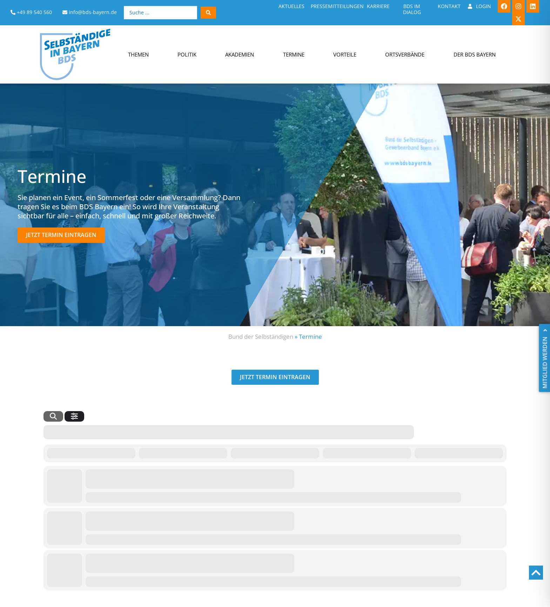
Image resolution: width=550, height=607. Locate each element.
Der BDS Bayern (475, 54)
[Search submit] (208, 13)
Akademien (239, 54)
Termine (293, 54)
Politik (186, 54)
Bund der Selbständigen (260, 336)
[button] (61, 235)
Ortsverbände (404, 54)
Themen (138, 54)
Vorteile (344, 54)
